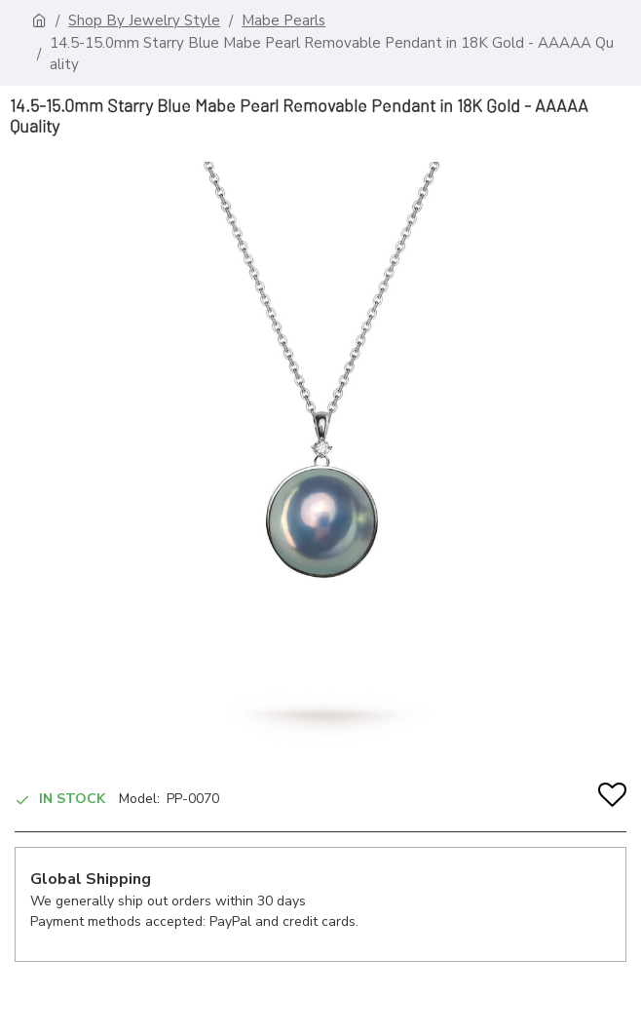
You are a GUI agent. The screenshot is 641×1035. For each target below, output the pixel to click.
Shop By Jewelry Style (144, 20)
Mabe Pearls (283, 20)
